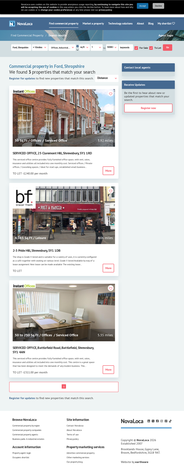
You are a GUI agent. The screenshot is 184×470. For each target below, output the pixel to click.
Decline (158, 6)
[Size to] (112, 44)
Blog (150, 20)
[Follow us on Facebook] (157, 418)
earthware (141, 459)
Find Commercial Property (27, 32)
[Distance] (106, 75)
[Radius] (40, 44)
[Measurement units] (84, 44)
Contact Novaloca (75, 422)
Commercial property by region (26, 422)
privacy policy (105, 9)
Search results (57, 32)
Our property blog (75, 458)
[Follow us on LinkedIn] (148, 418)
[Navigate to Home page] (20, 20)
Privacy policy (72, 435)
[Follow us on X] (153, 418)
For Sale (143, 44)
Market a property (93, 20)
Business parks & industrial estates (28, 435)
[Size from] (97, 44)
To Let (157, 44)
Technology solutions (120, 20)
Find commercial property (63, 20)
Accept (142, 6)
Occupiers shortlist (20, 454)
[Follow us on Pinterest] (166, 418)
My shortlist (166, 20)
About (140, 20)
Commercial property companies (26, 427)
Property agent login (21, 449)
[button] (111, 91)
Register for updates (22, 75)
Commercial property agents (25, 431)
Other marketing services (78, 454)
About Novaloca (74, 427)
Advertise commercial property (80, 449)
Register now (148, 105)
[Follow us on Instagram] (161, 418)
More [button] (108, 168)
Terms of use (72, 431)
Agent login (166, 32)
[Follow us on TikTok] (170, 418)
